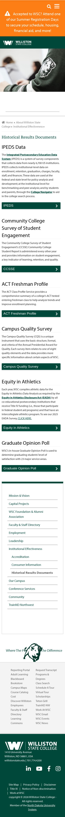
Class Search (43, 683)
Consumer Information (26, 565)
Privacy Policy (31, 784)
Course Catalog (19, 692)
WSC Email (42, 714)
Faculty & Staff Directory (24, 525)
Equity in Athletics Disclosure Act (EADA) (26, 397)
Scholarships (43, 696)
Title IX (14, 788)
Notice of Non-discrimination (39, 788)
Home (7, 122)
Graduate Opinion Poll (31, 469)
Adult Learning (19, 674)
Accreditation (20, 557)
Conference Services (22, 589)
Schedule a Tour (45, 687)
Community (16, 597)
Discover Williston (21, 701)
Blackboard (17, 679)
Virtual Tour (42, 692)
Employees (17, 705)
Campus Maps (19, 687)
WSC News (42, 723)
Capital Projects (19, 504)
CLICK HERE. (25, 418)
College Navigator (41, 192)
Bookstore (17, 683)
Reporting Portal (20, 670)
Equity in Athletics (31, 428)
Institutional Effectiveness (25, 549)
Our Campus (17, 581)
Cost (13, 696)
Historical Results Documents (32, 572)
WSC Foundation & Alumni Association (26, 514)
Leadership (16, 541)
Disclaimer (50, 784)
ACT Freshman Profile (31, 314)
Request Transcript (46, 670)
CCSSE (31, 269)
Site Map (14, 784)
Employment (17, 533)
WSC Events (42, 718)
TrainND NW (43, 705)
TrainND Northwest (21, 605)
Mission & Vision (19, 495)
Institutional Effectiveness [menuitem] (28, 126)
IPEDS (31, 206)
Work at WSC (43, 709)
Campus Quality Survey (31, 367)
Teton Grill (41, 701)
